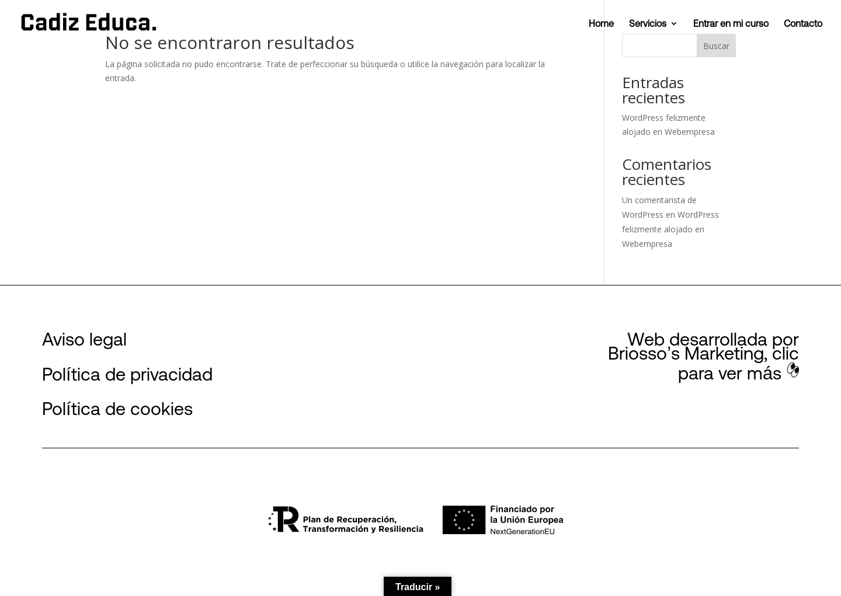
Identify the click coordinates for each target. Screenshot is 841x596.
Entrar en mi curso (731, 24)
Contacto (803, 24)
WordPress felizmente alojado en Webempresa (670, 229)
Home (601, 24)
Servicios (647, 24)
